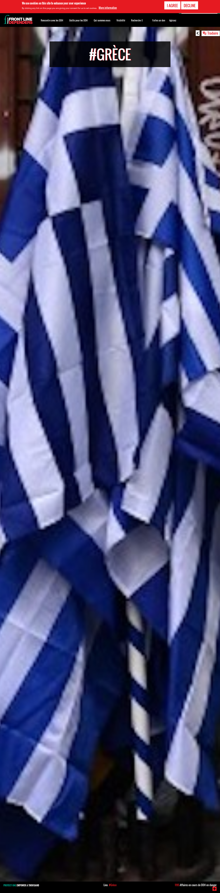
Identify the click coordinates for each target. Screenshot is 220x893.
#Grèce (113, 885)
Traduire (212, 33)
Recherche (137, 20)
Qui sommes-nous (102, 20)
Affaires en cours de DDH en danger (196, 885)
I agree (172, 5)
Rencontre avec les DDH (52, 20)
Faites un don (158, 20)
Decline (189, 5)
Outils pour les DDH (78, 20)
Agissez (172, 20)
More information (108, 7)
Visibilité (121, 20)
